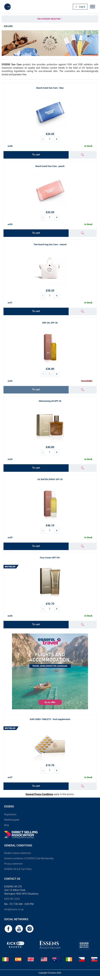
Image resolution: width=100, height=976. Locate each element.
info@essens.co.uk (14, 909)
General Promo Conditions (39, 794)
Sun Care (8, 26)
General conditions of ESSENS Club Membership (29, 858)
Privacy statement (13, 863)
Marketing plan (11, 819)
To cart (36, 154)
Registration (10, 814)
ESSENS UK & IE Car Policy (18, 869)
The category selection (50, 19)
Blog (6, 825)
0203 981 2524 (12, 899)
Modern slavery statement (17, 853)
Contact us (12, 878)
